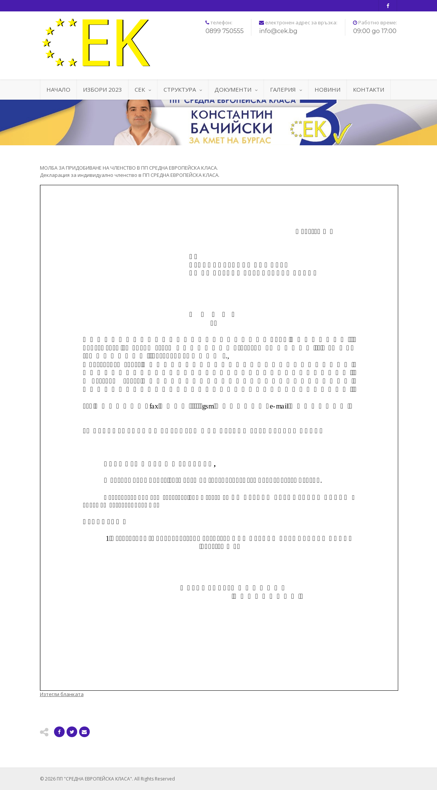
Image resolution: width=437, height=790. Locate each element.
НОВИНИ (327, 89)
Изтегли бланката (62, 694)
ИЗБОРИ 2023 (102, 89)
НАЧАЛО (58, 89)
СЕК (143, 89)
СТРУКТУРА (183, 89)
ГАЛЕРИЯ (286, 89)
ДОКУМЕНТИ (236, 89)
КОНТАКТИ (368, 89)
